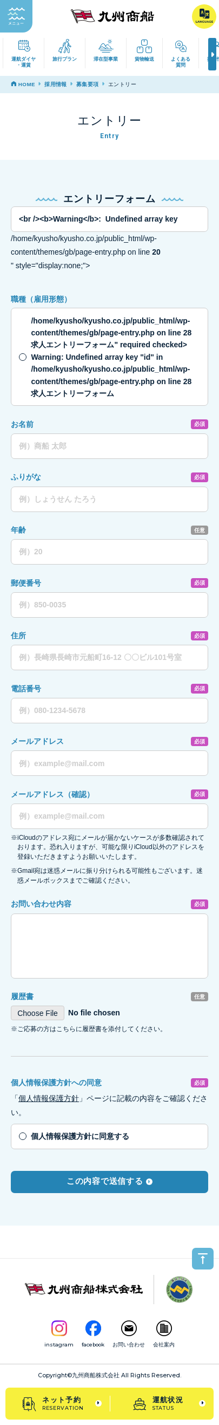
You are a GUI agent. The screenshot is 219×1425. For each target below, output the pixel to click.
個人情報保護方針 (48, 1098)
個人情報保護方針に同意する (80, 1136)
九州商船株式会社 (96, 1375)
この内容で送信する (109, 1181)
